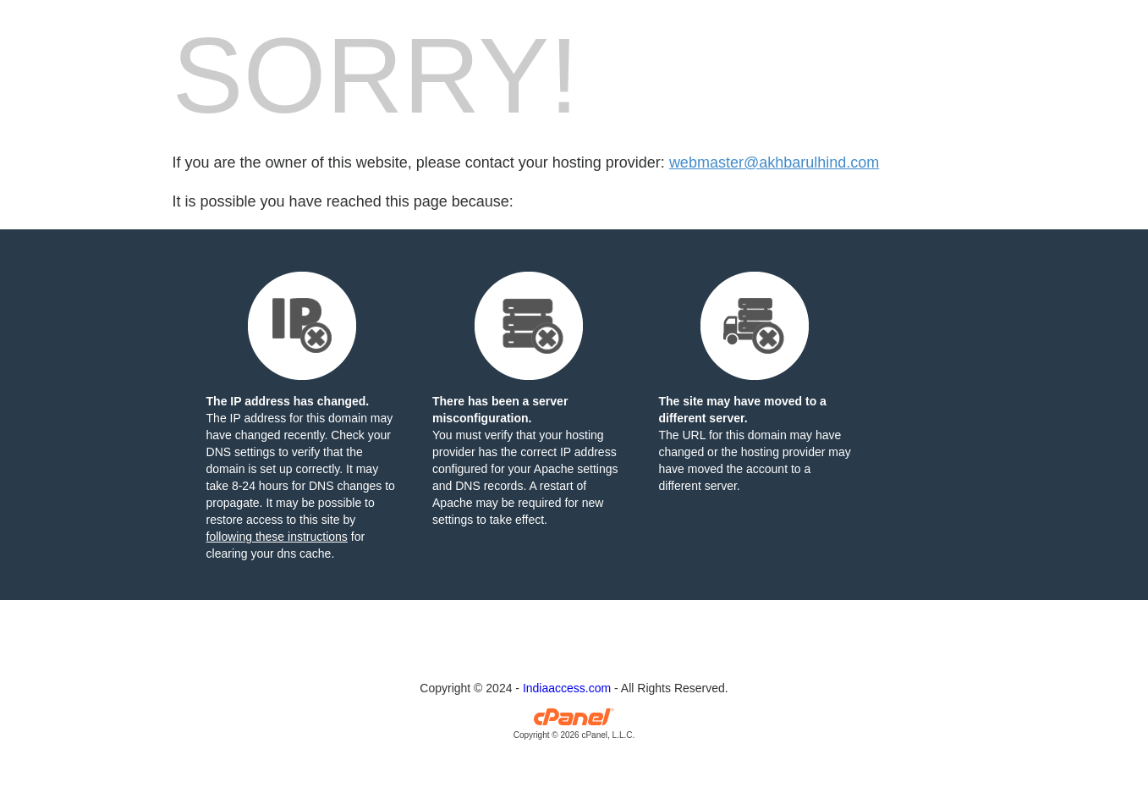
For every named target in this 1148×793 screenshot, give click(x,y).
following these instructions (277, 536)
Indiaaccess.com (567, 688)
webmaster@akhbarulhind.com (774, 162)
